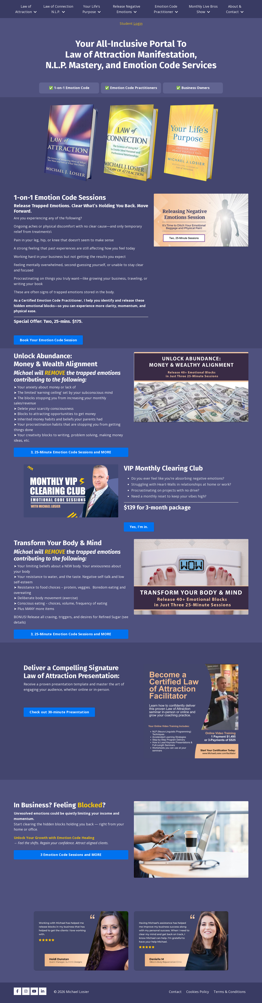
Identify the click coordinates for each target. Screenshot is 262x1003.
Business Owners (195, 88)
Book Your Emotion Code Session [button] (48, 340)
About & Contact (235, 9)
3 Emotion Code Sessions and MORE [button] (71, 857)
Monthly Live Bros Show (203, 9)
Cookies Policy (197, 993)
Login (138, 23)
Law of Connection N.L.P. (58, 9)
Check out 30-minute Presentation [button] (59, 714)
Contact (175, 993)
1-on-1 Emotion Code (71, 88)
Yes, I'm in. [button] (139, 528)
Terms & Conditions (230, 993)
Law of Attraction (26, 9)
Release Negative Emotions (126, 9)
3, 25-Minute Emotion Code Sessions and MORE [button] (71, 453)
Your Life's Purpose (91, 9)
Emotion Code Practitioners (133, 88)
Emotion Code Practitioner (166, 9)
